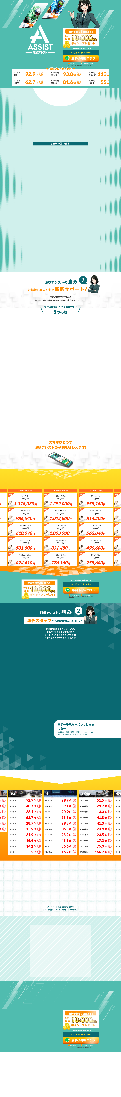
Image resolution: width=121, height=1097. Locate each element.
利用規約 (71, 65)
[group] (25, 832)
